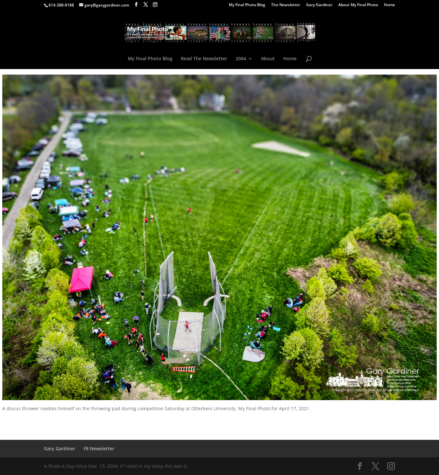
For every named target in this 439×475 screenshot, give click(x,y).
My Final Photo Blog (247, 5)
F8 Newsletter (99, 448)
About (268, 59)
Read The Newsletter (204, 59)
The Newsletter (285, 5)
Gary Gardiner (319, 5)
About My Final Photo (358, 5)
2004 (241, 59)
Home (389, 5)
